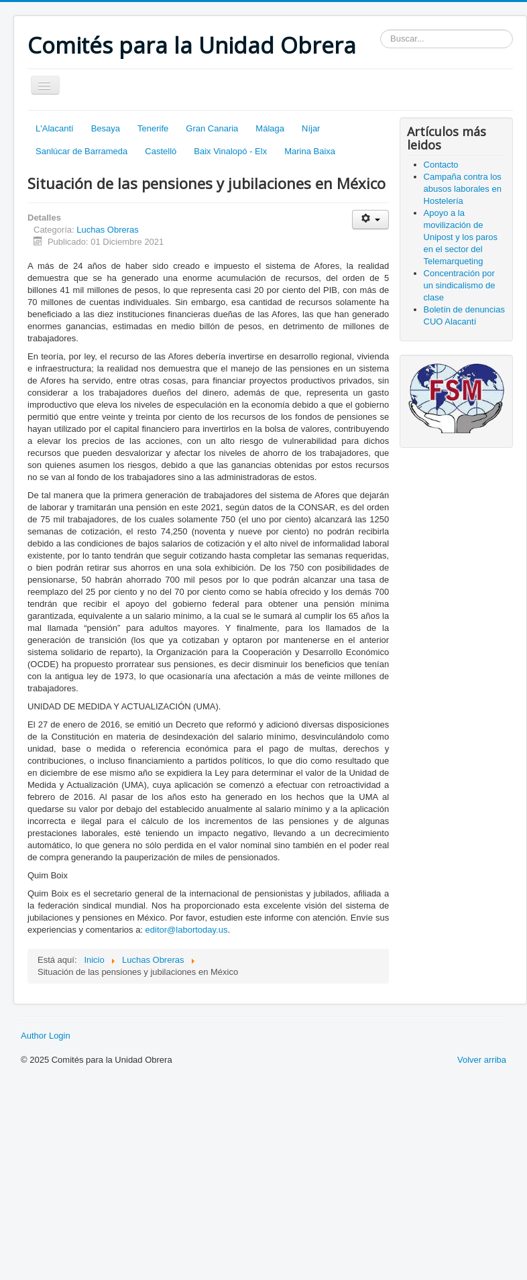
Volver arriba (481, 1060)
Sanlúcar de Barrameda (81, 151)
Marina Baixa (309, 151)
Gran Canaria (212, 128)
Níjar (311, 128)
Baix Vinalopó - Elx (230, 151)
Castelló (160, 151)
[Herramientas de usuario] (370, 219)
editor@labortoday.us (186, 930)
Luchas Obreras (107, 230)
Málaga (269, 128)
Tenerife (152, 128)
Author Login (45, 1036)
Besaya (105, 128)
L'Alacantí (55, 128)
